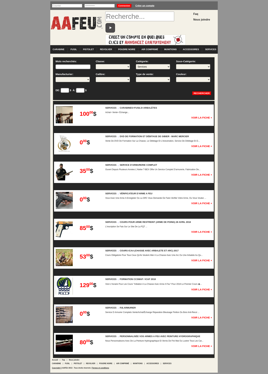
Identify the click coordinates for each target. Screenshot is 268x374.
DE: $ (63, 90)
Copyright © (57, 368)
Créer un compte (144, 5)
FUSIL (73, 49)
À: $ (80, 90)
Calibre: (113, 77)
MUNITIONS (170, 49)
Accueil (55, 360)
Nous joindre (201, 19)
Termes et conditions (100, 368)
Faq (195, 13)
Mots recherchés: (73, 64)
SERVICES (210, 49)
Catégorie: (153, 64)
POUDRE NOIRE (126, 49)
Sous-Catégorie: (193, 64)
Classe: (113, 64)
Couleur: (193, 77)
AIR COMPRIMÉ (149, 49)
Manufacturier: (73, 77)
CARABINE (58, 49)
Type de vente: (153, 77)
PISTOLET (88, 49)
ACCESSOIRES (191, 49)
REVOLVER (106, 49)
